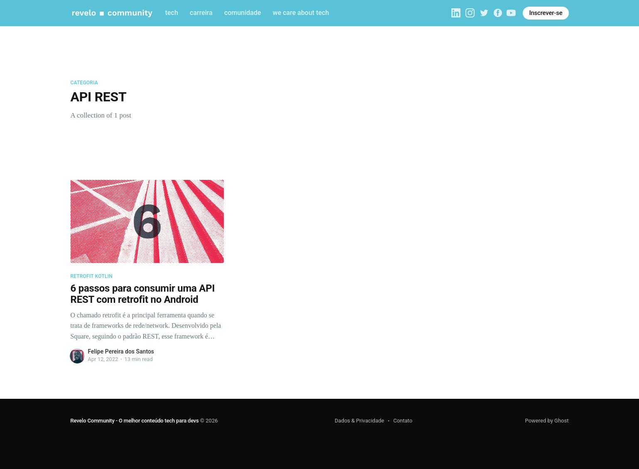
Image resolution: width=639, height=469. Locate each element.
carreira (201, 13)
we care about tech (301, 13)
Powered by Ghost (547, 420)
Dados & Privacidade (359, 420)
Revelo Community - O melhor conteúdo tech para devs (135, 420)
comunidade (242, 13)
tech (171, 13)
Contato (402, 420)
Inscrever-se (545, 13)
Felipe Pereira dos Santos (121, 351)
